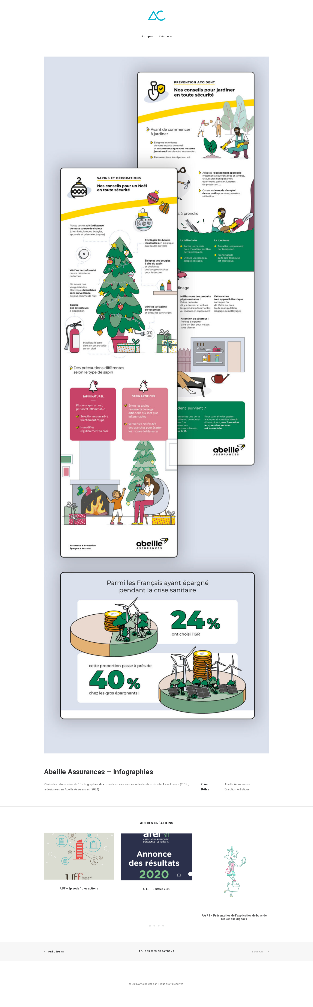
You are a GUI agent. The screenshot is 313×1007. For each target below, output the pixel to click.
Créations (165, 36)
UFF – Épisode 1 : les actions (79, 903)
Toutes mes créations (156, 951)
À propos (147, 36)
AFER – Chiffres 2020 (156, 907)
